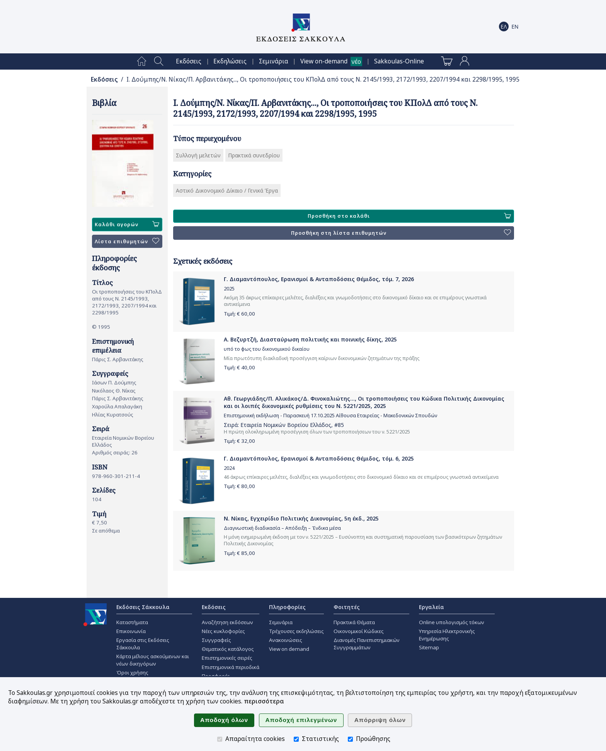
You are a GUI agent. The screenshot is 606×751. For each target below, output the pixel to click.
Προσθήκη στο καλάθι (409, 216)
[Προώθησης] (350, 739)
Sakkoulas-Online (399, 61)
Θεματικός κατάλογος (228, 648)
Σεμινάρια (273, 61)
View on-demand (323, 61)
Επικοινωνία (131, 631)
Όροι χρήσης (132, 672)
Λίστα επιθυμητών (127, 241)
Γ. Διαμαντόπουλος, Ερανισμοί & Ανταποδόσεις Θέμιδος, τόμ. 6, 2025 (319, 458)
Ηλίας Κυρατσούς (112, 414)
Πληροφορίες (287, 607)
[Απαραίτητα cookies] (219, 739)
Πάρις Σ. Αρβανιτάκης (117, 359)
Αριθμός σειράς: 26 (115, 452)
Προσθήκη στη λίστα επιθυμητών (401, 232)
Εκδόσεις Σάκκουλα (143, 607)
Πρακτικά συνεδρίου (254, 155)
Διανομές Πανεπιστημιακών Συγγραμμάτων (367, 644)
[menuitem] (141, 61)
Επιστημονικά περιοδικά (230, 667)
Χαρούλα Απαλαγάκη (117, 406)
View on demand (289, 648)
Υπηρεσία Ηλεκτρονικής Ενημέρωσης (447, 635)
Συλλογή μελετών (198, 155)
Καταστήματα (132, 622)
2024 (229, 468)
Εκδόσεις (188, 61)
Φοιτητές (347, 607)
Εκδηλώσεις (230, 61)
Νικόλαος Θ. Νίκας (114, 390)
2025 (229, 288)
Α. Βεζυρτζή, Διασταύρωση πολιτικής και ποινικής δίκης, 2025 (310, 339)
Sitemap (429, 647)
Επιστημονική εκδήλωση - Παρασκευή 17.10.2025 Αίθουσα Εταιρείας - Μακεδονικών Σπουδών (330, 415)
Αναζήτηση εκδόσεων (227, 622)
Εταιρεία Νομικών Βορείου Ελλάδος (285, 424)
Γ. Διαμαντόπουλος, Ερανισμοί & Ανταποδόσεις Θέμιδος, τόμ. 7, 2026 (319, 279)
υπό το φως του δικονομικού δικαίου (267, 349)
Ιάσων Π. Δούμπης (114, 382)
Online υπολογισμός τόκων (451, 622)
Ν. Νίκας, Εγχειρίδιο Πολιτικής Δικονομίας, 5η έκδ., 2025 (301, 518)
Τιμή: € (239, 313)
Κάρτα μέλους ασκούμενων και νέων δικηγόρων (152, 660)
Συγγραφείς (216, 640)
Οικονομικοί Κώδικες (359, 631)
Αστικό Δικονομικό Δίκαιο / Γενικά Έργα (227, 190)
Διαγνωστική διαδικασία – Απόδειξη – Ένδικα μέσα (282, 528)
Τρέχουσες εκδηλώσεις (296, 631)
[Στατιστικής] (296, 739)
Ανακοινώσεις (285, 640)
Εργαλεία (431, 607)
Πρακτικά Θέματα (354, 622)
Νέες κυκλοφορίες (223, 631)
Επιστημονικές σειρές (227, 657)
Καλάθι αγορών (127, 224)
